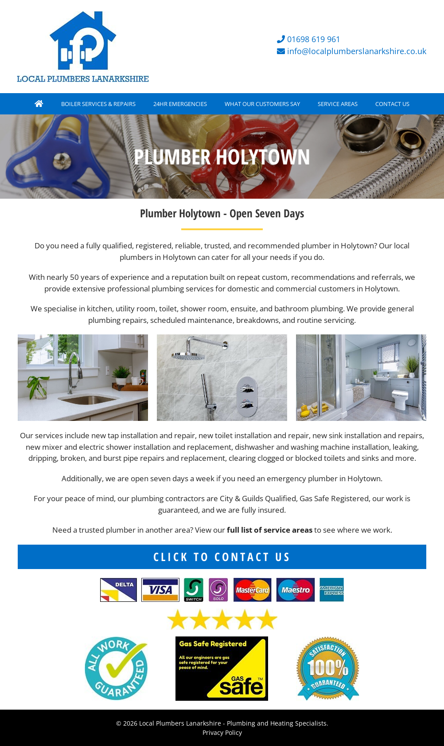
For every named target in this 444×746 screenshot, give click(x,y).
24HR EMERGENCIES (180, 104)
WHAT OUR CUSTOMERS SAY (262, 104)
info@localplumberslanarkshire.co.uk (356, 51)
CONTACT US (392, 104)
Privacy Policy (222, 732)
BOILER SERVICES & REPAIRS (98, 104)
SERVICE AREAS (338, 104)
